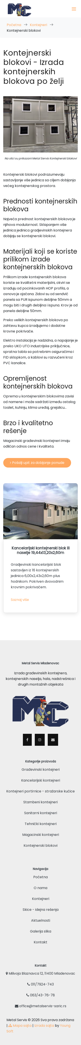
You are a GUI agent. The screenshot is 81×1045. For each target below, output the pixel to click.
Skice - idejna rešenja (41, 909)
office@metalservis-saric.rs (40, 1006)
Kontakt (40, 942)
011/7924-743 (40, 984)
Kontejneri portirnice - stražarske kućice (40, 791)
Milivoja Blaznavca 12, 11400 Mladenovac (40, 973)
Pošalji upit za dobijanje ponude (37, 462)
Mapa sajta (20, 1025)
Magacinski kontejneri (40, 834)
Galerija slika (40, 931)
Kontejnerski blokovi (40, 845)
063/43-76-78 (40, 995)
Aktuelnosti (40, 920)
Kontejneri (39, 24)
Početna (14, 24)
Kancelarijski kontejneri (40, 780)
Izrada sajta (44, 1025)
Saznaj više (20, 599)
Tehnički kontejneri (41, 823)
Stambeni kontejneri (40, 802)
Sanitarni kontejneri (40, 812)
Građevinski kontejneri (41, 769)
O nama (40, 887)
